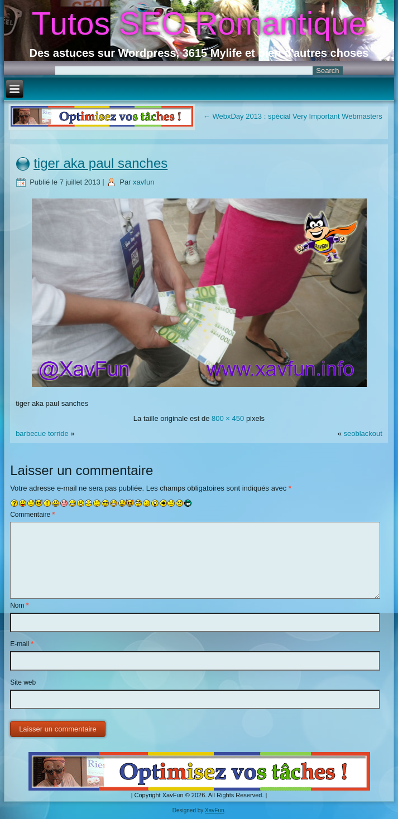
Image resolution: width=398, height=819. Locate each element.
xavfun (143, 182)
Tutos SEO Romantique (199, 23)
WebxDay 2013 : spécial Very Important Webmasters (292, 116)
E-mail (21, 644)
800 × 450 (228, 418)
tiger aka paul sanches (100, 163)
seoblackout (362, 433)
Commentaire (32, 514)
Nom (19, 605)
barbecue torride (42, 433)
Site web (23, 682)
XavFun (214, 810)
